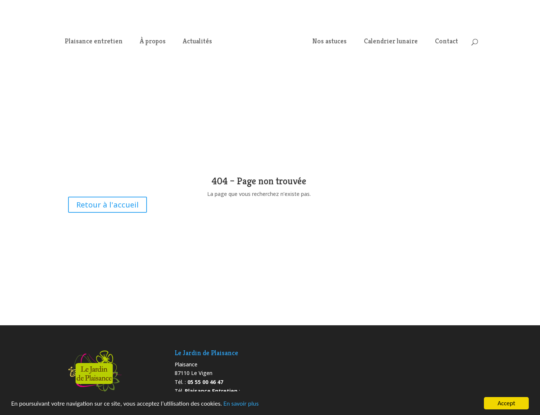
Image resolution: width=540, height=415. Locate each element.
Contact (446, 42)
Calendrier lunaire (391, 42)
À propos (153, 42)
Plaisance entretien (94, 42)
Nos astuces (329, 42)
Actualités (197, 42)
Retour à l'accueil (107, 205)
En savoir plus (240, 404)
